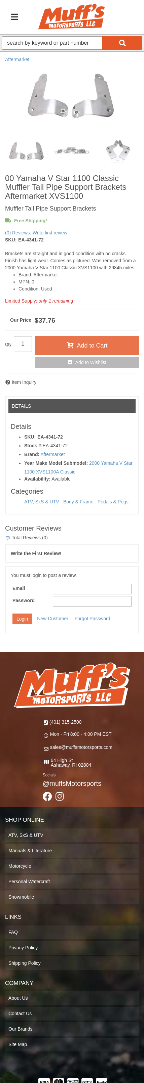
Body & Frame (78, 501)
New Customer (52, 618)
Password (23, 600)
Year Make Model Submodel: (56, 463)
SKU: (10, 239)
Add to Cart (92, 345)
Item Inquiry (24, 382)
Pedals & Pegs (113, 501)
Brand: (31, 454)
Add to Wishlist (91, 362)
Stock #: (33, 445)
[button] (72, 43)
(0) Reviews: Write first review (36, 232)
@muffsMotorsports (72, 783)
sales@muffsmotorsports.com (81, 747)
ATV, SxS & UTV (41, 501)
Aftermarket (17, 59)
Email (18, 588)
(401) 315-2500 (65, 722)
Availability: (37, 479)
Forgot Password (92, 618)
